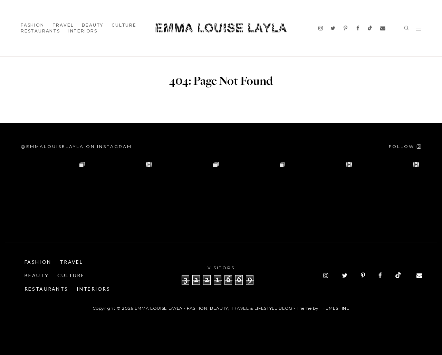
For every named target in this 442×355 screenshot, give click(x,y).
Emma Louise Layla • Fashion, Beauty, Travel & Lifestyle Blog (213, 308)
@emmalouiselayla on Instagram (76, 146)
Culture (124, 25)
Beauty (92, 25)
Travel (63, 25)
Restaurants (40, 31)
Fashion (32, 25)
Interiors (82, 31)
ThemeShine (334, 308)
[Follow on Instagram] (405, 146)
